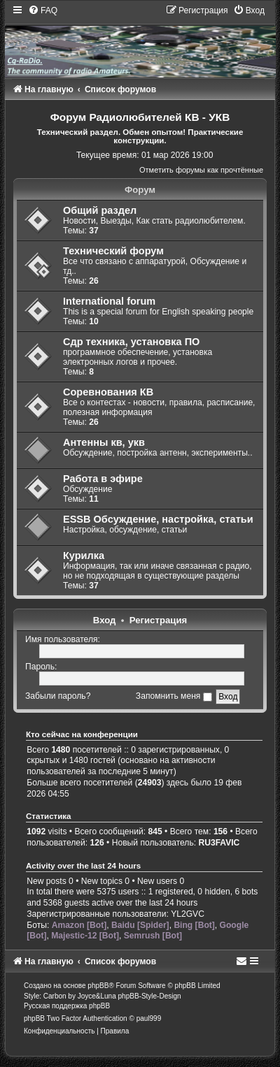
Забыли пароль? (57, 696)
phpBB (98, 985)
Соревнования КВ (108, 392)
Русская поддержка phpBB (67, 1006)
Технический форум (113, 250)
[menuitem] (42, 10)
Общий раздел (99, 210)
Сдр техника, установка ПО (131, 341)
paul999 (149, 1018)
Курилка (83, 555)
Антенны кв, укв (104, 442)
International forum (109, 301)
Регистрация (159, 620)
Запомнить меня (174, 696)
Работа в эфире (103, 478)
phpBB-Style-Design (149, 996)
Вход (104, 620)
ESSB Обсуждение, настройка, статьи (158, 519)
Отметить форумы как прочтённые (201, 170)
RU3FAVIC (218, 843)
